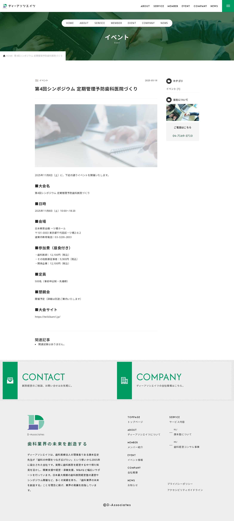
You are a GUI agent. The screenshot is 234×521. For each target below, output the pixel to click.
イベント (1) (173, 89)
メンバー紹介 (135, 444)
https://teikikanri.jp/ (47, 316)
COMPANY (200, 6)
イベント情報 (135, 457)
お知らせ (133, 482)
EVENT (186, 6)
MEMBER (173, 6)
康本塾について (183, 431)
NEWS (214, 6)
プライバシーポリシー (180, 484)
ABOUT (145, 6)
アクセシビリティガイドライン (185, 490)
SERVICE (159, 6)
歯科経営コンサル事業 (187, 444)
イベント (41, 80)
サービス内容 (177, 419)
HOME (70, 23)
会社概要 (134, 470)
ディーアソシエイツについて (144, 432)
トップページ (135, 419)
